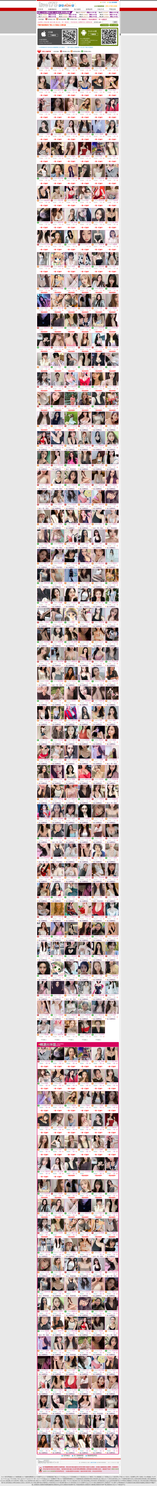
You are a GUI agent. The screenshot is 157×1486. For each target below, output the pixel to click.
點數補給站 (52, 9)
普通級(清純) (73, 19)
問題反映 (112, 9)
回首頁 (40, 9)
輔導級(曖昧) (62, 19)
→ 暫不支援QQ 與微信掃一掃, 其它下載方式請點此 (79, 47)
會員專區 (65, 9)
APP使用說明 (104, 25)
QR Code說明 (114, 25)
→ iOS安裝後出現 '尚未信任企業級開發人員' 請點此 (51, 47)
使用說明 (89, 9)
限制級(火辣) (51, 19)
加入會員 (77, 9)
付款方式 (100, 9)
